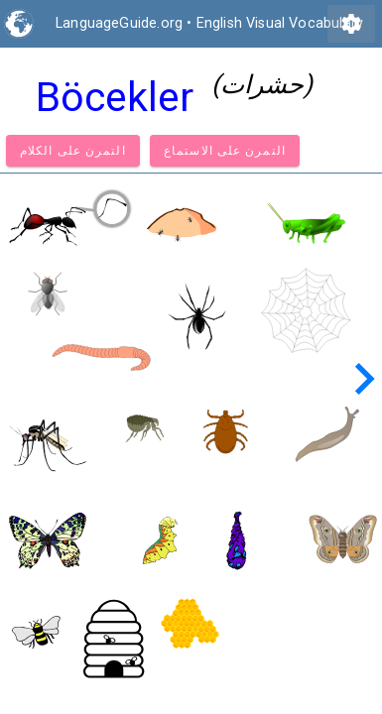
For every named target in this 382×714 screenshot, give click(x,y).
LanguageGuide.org (119, 23)
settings (351, 24)
